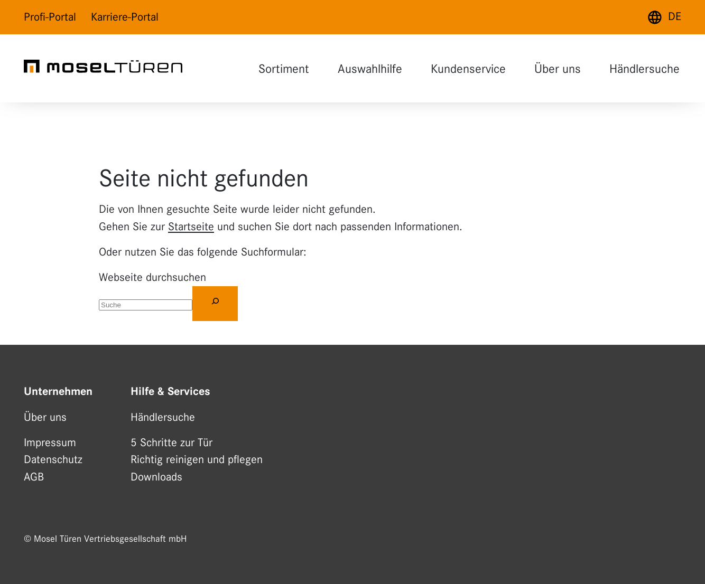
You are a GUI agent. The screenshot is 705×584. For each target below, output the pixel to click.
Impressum (50, 442)
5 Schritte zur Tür (171, 442)
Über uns (557, 68)
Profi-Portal (50, 17)
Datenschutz (53, 459)
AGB (34, 476)
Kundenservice (468, 68)
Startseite (191, 226)
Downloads (156, 476)
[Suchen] (215, 303)
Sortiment (283, 68)
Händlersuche (644, 68)
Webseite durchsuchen (152, 277)
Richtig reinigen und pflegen (197, 459)
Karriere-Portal (125, 17)
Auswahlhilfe (370, 68)
